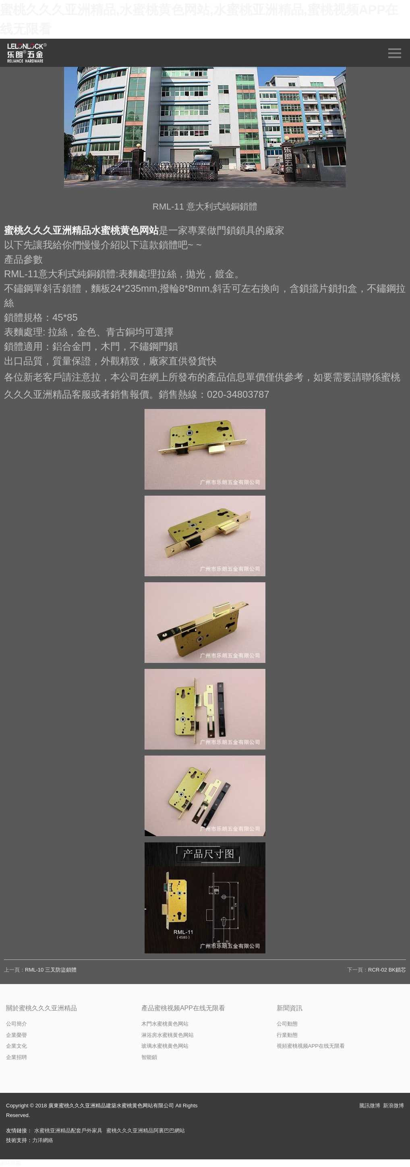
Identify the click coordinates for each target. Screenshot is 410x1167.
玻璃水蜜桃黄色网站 (164, 1046)
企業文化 (16, 1046)
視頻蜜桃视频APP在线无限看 (311, 1046)
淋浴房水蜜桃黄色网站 (167, 1035)
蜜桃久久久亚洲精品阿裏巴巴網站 (145, 1131)
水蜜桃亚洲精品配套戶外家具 (68, 1131)
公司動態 (287, 1024)
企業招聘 (16, 1057)
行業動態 (287, 1035)
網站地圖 (10, 1163)
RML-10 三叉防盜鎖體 (51, 970)
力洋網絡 (42, 1140)
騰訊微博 (369, 1106)
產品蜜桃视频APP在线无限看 (183, 1008)
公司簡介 (16, 1024)
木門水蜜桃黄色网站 (164, 1024)
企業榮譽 (16, 1035)
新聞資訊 (289, 1008)
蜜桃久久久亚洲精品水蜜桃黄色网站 (81, 230)
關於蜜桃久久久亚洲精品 (41, 1008)
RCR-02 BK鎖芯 (387, 970)
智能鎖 (149, 1057)
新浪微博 (393, 1106)
